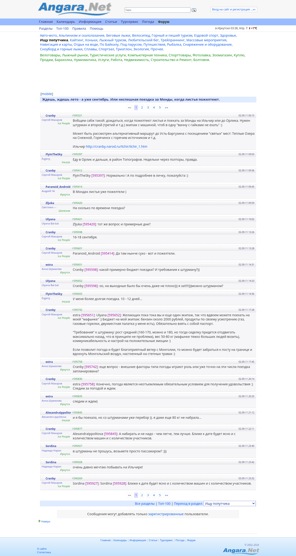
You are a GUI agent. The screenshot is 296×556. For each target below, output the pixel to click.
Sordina (51, 446)
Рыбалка (174, 44)
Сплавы (90, 49)
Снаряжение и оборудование (207, 44)
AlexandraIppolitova (60, 413)
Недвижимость (136, 59)
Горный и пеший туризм (172, 35)
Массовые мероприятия (206, 40)
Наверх (45, 521)
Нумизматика (85, 59)
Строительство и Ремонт (171, 59)
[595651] (87, 315)
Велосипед (141, 35)
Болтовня (201, 59)
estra (49, 265)
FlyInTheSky (54, 154)
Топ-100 (62, 28)
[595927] (91, 483)
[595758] (87, 384)
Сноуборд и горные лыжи (61, 49)
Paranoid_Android (58, 187)
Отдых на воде (86, 44)
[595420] (89, 224)
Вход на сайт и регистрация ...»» (234, 9)
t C (253, 28)
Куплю (239, 55)
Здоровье (228, 35)
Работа (116, 59)
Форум (163, 21)
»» (166, 107)
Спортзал (106, 49)
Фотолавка (202, 55)
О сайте (42, 548)
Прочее (157, 49)
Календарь (66, 21)
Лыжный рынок (75, 55)
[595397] (98, 175)
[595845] (110, 433)
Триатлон (124, 49)
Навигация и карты (56, 44)
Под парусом (131, 44)
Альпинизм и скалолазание (81, 35)
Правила (79, 28)
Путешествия (154, 44)
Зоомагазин (222, 55)
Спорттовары (180, 55)
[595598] (91, 269)
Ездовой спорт (206, 35)
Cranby (51, 116)
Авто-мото (48, 35)
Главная (46, 21)
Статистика (44, 552)
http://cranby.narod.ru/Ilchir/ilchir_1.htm (116, 146)
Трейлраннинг (173, 40)
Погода (148, 21)
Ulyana (50, 219)
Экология (141, 49)
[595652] (114, 315)
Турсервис (129, 21)
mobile (47, 94)
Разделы (46, 28)
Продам (46, 59)
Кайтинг (76, 40)
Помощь (96, 28)
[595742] (91, 366)
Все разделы (145, 503)
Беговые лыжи (118, 35)
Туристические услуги (108, 55)
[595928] (119, 483)
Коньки (91, 40)
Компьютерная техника (147, 55)
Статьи (111, 21)
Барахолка (63, 59)
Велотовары (50, 55)
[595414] (107, 253)
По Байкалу (109, 44)
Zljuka (50, 203)
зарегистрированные (166, 513)
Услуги (103, 59)
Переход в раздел (188, 503)
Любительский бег (143, 40)
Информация (90, 21)
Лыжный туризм (112, 40)
